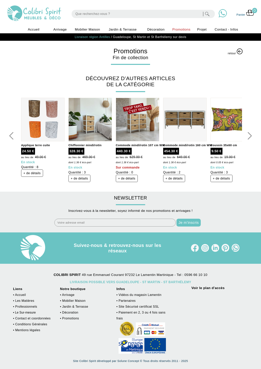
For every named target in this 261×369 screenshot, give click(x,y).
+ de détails (32, 173)
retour (235, 51)
